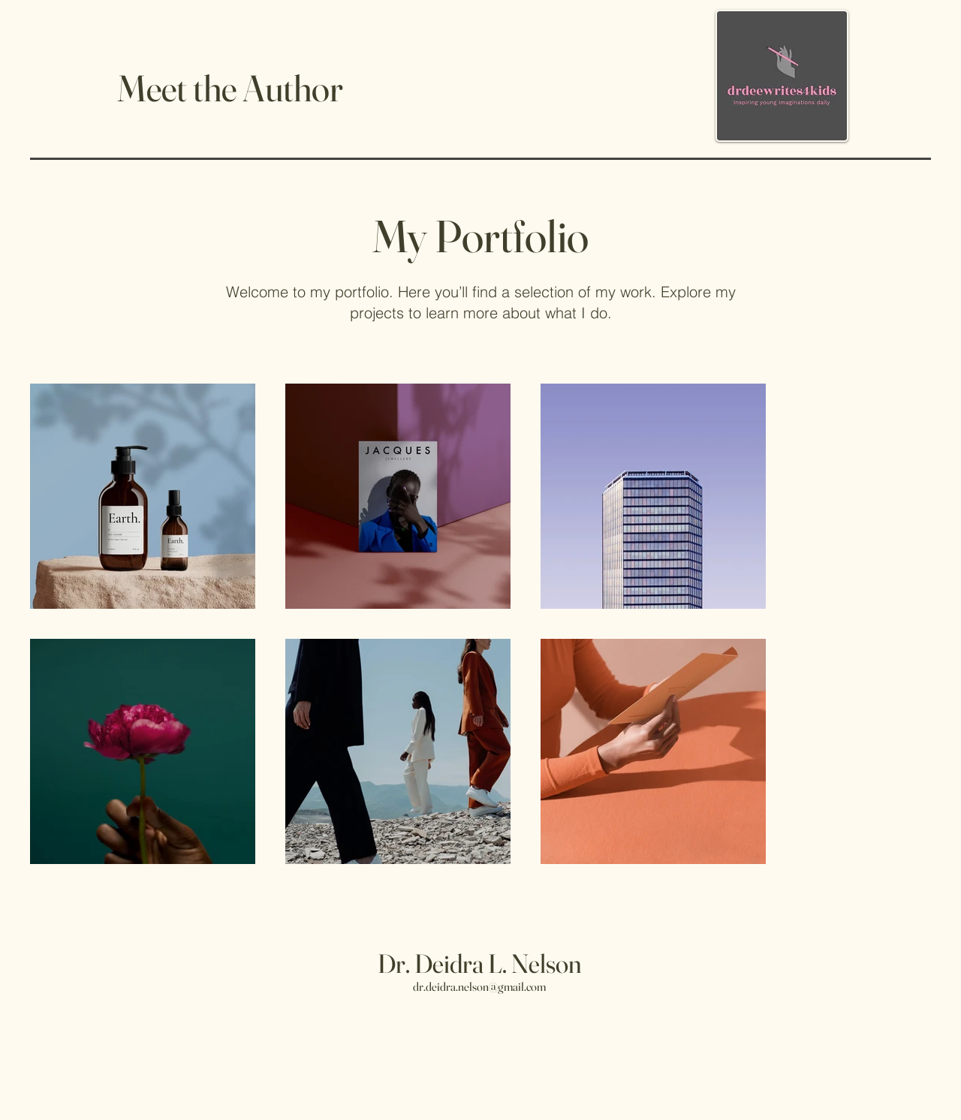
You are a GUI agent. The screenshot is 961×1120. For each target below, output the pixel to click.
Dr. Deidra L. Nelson (479, 963)
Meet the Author (230, 87)
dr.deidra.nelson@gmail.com (479, 986)
